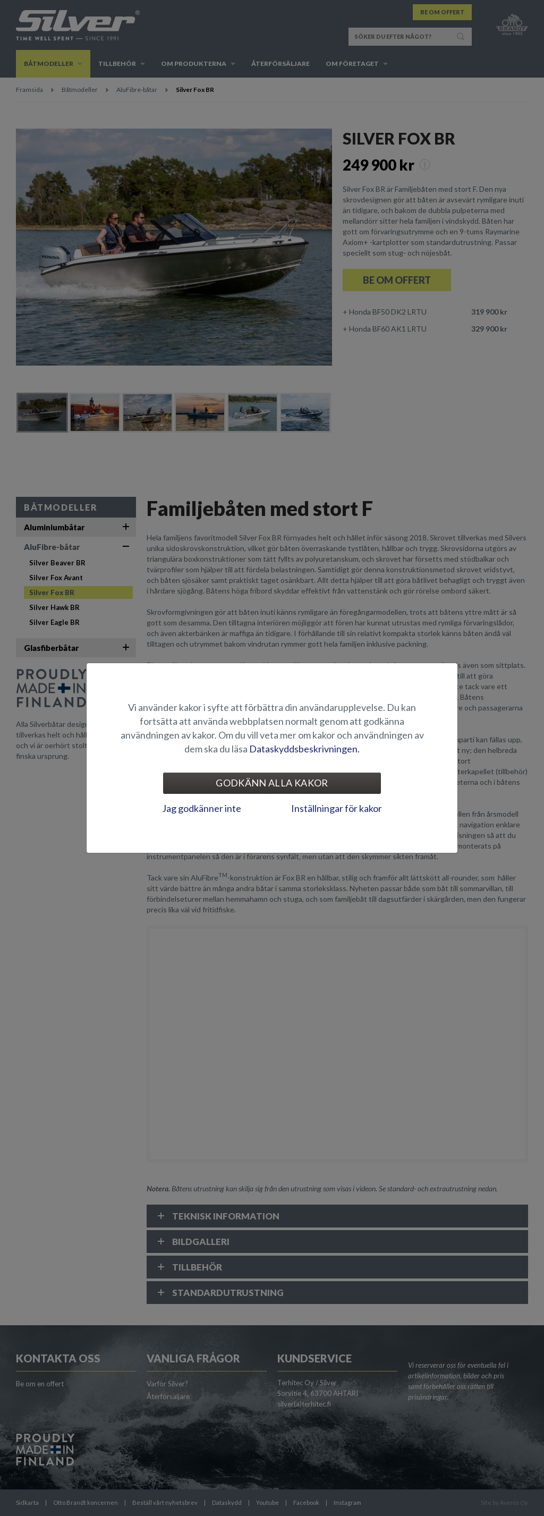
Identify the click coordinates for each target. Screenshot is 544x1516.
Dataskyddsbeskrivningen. (304, 749)
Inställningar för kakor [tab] (336, 808)
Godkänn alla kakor (272, 783)
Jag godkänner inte (201, 808)
